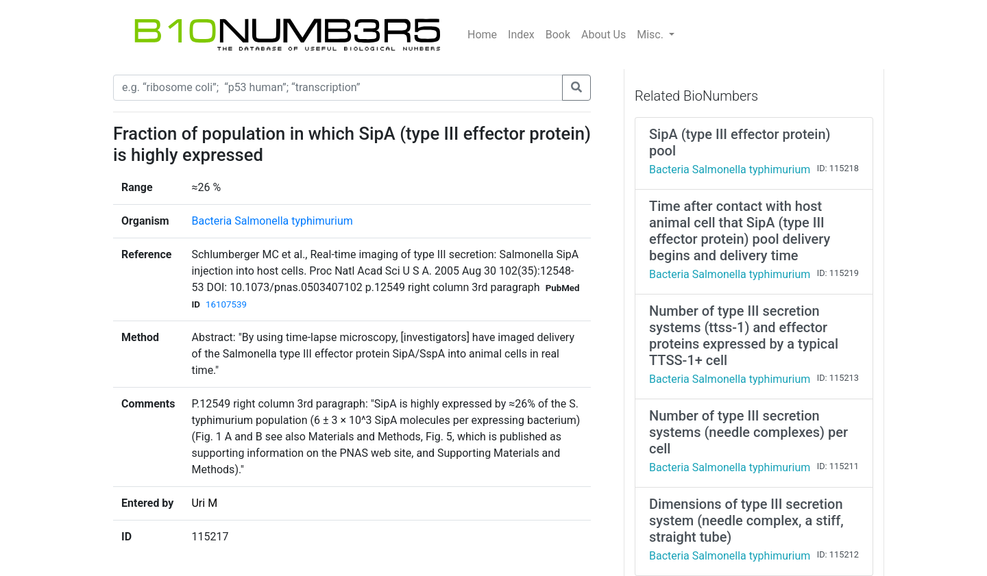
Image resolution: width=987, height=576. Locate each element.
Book (558, 34)
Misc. (651, 34)
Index (521, 34)
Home (482, 34)
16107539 (226, 304)
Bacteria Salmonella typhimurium (271, 220)
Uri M (204, 503)
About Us (603, 34)
